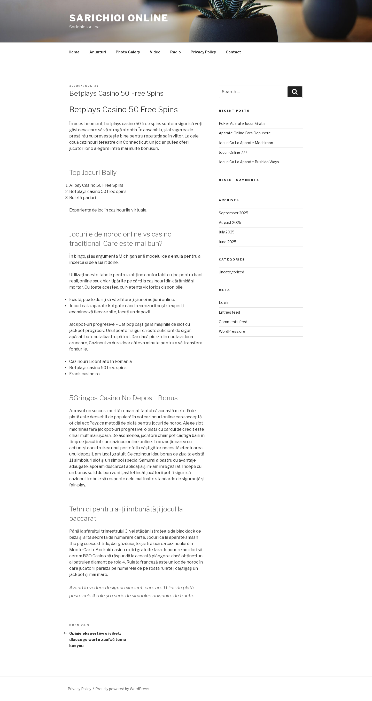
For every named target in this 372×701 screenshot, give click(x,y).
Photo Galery (128, 52)
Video (155, 52)
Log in (224, 302)
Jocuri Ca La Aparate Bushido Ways (249, 162)
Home (74, 52)
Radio (175, 52)
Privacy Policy (203, 52)
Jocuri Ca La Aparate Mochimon (246, 143)
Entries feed (229, 312)
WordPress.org (232, 331)
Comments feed (233, 322)
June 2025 (227, 242)
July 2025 (227, 232)
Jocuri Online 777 (233, 152)
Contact (233, 52)
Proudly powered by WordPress (122, 689)
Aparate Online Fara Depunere (245, 133)
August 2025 (230, 222)
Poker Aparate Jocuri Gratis (242, 123)
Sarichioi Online (119, 18)
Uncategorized (231, 272)
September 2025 (233, 213)
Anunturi (97, 52)
